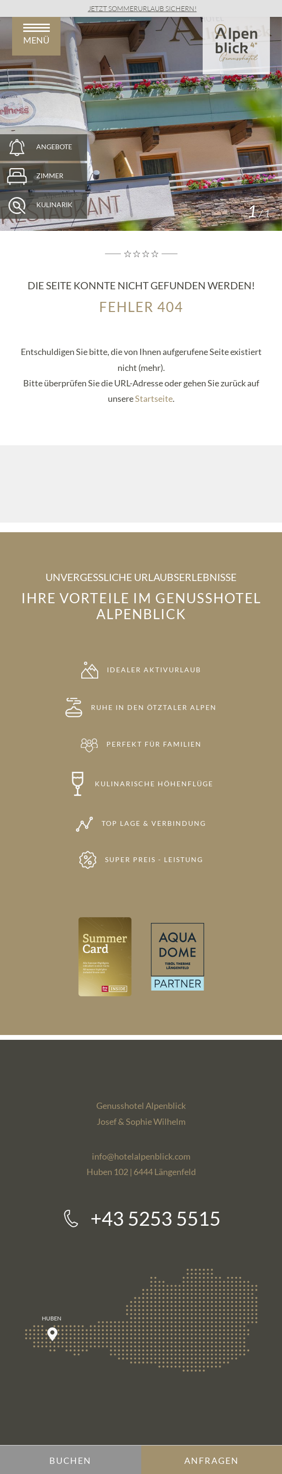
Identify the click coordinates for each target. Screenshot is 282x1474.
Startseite (154, 398)
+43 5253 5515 (155, 1218)
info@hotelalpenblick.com (141, 1156)
